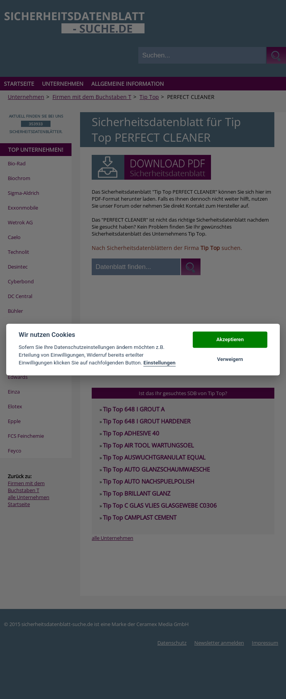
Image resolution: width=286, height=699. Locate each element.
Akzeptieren (230, 340)
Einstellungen (159, 363)
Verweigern (230, 359)
